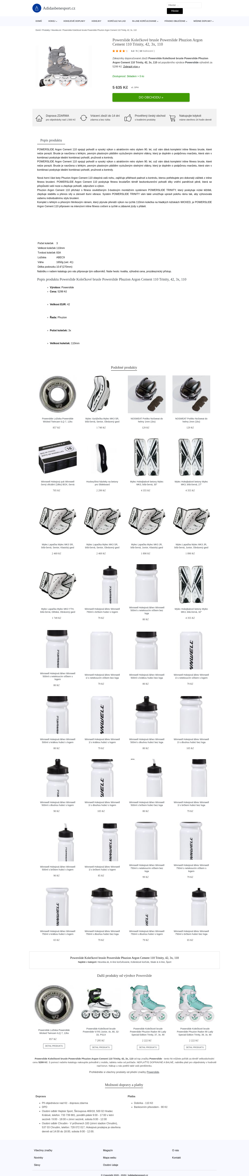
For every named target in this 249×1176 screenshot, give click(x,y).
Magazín (108, 1143)
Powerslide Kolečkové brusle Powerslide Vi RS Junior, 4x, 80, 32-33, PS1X (101, 1024)
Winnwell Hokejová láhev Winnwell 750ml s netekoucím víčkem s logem (191, 861)
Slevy (37, 1157)
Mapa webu (109, 1150)
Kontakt (176, 1150)
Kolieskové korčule (140, 955)
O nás (175, 1143)
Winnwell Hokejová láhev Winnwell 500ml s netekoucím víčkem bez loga (146, 603)
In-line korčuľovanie (144, 21)
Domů (39, 21)
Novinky (38, 1150)
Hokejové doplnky (74, 21)
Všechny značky (43, 1143)
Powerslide (192, 63)
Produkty (46, 30)
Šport (168, 955)
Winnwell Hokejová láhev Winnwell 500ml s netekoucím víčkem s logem (57, 669)
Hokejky (96, 21)
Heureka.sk (56, 30)
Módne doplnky (203, 21)
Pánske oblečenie (175, 21)
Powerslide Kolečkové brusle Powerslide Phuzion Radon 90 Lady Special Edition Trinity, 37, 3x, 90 (148, 1024)
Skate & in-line (157, 955)
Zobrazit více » (131, 67)
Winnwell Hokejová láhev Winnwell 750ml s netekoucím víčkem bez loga (146, 861)
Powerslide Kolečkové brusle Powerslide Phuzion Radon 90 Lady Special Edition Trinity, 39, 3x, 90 (195, 1024)
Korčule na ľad (117, 21)
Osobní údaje (110, 1157)
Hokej (51, 21)
